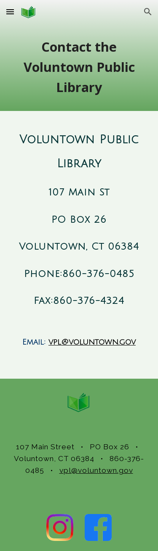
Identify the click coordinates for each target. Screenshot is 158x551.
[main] (79, 67)
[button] (10, 11)
